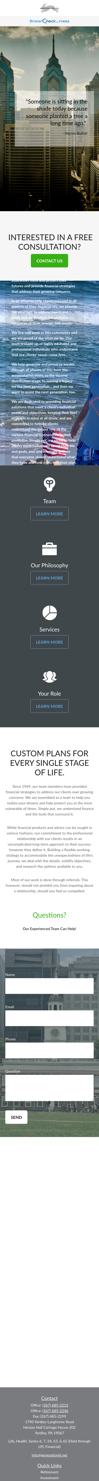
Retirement (49, 1472)
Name (10, 974)
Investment (49, 1477)
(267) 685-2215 (55, 1405)
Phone (10, 1039)
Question (12, 1071)
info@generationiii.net (49, 1455)
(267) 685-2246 (55, 1410)
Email (9, 1006)
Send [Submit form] (16, 1117)
